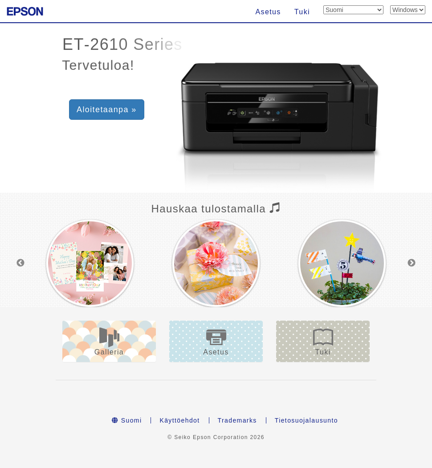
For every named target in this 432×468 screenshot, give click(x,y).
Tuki (302, 12)
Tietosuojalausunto (306, 420)
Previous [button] (20, 263)
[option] (90, 263)
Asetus (268, 12)
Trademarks (237, 420)
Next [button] (411, 263)
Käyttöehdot (179, 420)
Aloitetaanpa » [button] (107, 109)
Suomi (127, 420)
